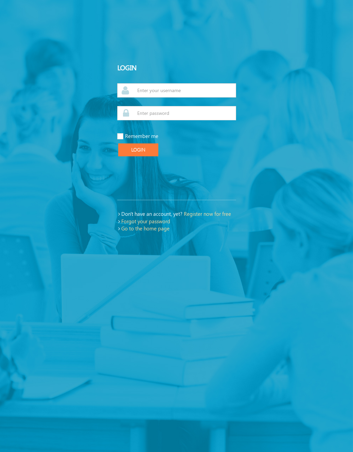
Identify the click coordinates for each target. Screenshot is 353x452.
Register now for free (207, 213)
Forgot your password (145, 221)
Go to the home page (145, 228)
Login (138, 150)
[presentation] (168, 178)
